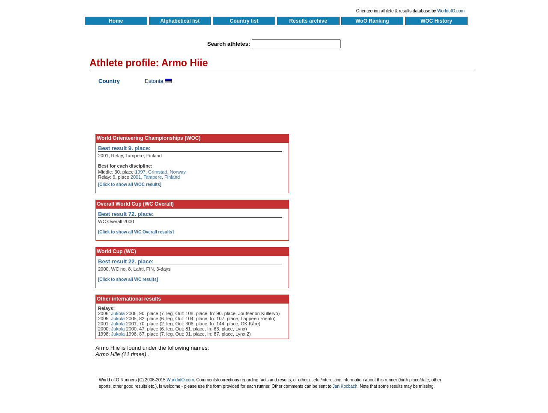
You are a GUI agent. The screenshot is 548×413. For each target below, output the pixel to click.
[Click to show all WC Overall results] (136, 232)
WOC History (436, 21)
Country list (244, 21)
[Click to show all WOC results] (129, 184)
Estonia (154, 81)
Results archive (308, 21)
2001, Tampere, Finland (155, 177)
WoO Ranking (372, 21)
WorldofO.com (451, 11)
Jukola (118, 313)
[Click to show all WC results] (128, 279)
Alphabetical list (180, 21)
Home (116, 21)
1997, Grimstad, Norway (160, 171)
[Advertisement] (393, 156)
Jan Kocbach (345, 386)
